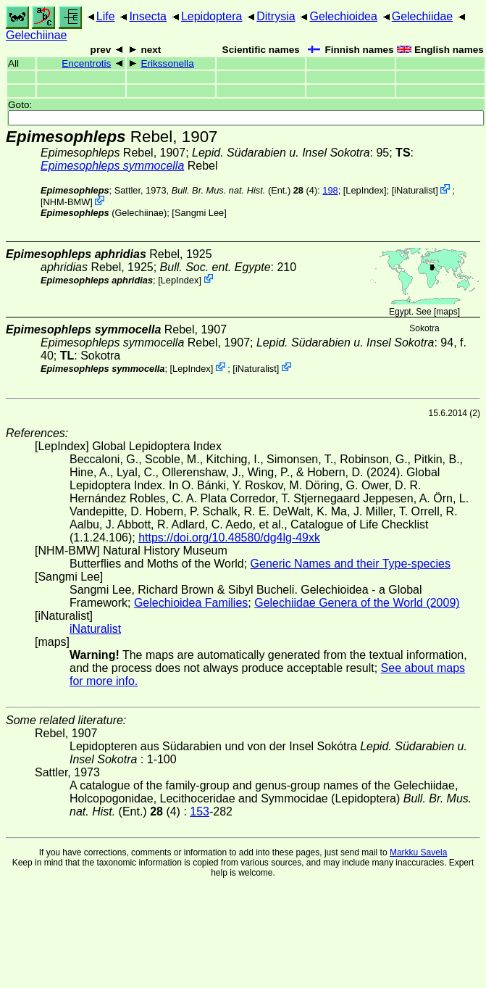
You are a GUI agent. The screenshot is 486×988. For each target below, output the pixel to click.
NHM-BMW (67, 201)
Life (105, 16)
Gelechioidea (343, 16)
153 (199, 811)
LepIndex (364, 190)
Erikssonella (167, 63)
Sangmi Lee (199, 212)
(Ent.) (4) (245, 190)
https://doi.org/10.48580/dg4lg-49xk (229, 537)
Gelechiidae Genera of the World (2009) (356, 603)
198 (330, 190)
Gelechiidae (422, 16)
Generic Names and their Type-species (351, 563)
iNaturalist (414, 190)
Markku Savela (418, 852)
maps (446, 312)
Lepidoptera (212, 16)
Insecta (148, 16)
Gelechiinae (36, 35)
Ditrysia (275, 16)
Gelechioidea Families (191, 603)
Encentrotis (86, 63)
